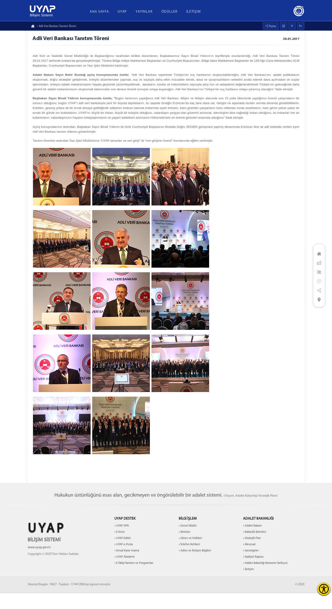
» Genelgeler (251, 567)
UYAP (122, 12)
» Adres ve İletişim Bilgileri (195, 567)
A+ (300, 26)
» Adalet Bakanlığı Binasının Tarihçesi (265, 579)
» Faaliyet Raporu (253, 573)
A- (292, 26)
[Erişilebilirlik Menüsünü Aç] (323, 589)
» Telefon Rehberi (189, 560)
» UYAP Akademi (124, 573)
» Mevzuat (249, 560)
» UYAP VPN (121, 542)
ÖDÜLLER (169, 12)
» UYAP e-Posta (123, 560)
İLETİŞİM (193, 12)
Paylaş (272, 26)
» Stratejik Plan (252, 554)
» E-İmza (119, 548)
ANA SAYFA (99, 12)
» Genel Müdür (188, 542)
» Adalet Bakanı (252, 542)
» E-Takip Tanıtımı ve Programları (133, 579)
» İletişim (248, 585)
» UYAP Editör (122, 554)
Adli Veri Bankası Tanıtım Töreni (56, 26)
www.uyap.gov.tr (39, 564)
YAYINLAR (144, 12)
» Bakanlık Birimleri (254, 548)
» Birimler (184, 548)
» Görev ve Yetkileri (190, 554)
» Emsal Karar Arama (126, 567)
